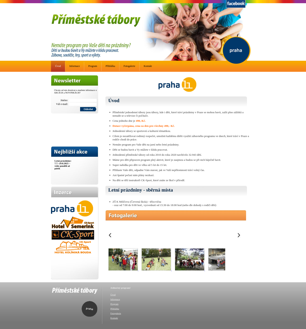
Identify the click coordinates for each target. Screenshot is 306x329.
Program (92, 66)
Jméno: (64, 100)
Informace (74, 66)
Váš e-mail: (62, 104)
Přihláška (110, 66)
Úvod (58, 66)
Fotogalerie (129, 66)
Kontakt (148, 66)
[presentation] (68, 127)
